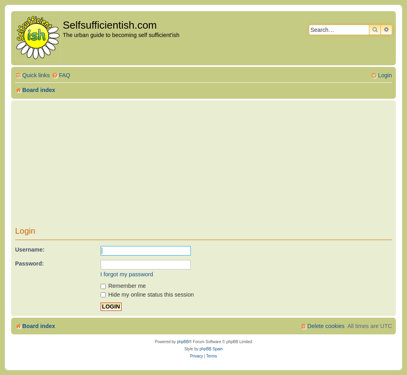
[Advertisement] (203, 166)
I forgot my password (127, 274)
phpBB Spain (211, 349)
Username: (30, 249)
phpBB (183, 342)
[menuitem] (61, 75)
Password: (29, 263)
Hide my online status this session (147, 294)
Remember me (123, 286)
